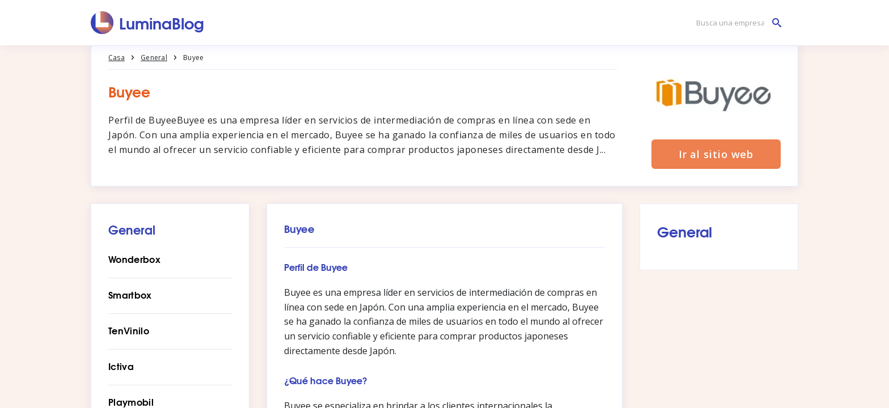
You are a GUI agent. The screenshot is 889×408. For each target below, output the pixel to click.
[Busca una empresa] (736, 23)
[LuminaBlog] (148, 22)
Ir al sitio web (716, 154)
